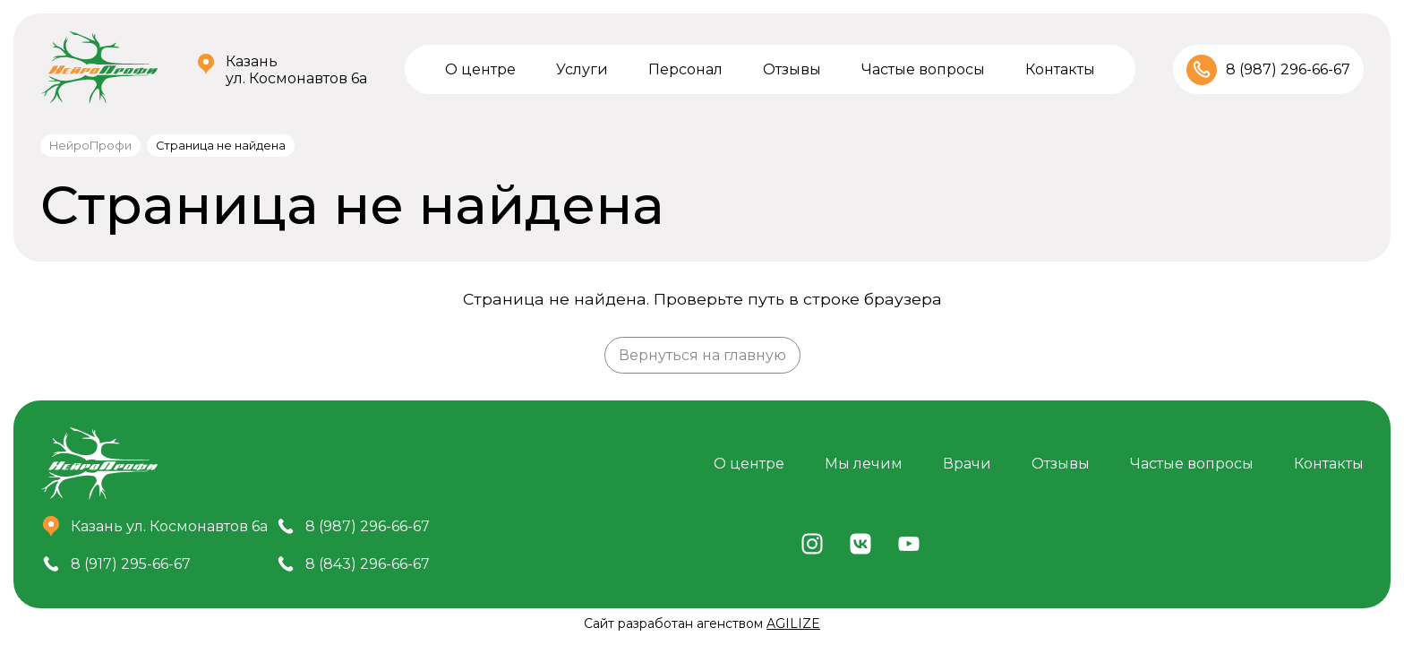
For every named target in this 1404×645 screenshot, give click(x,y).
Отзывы (792, 69)
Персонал (685, 69)
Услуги (582, 69)
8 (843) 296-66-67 (367, 563)
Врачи (967, 463)
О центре (480, 69)
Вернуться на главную (702, 355)
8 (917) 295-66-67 (131, 563)
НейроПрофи (90, 145)
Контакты (1060, 69)
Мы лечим (864, 463)
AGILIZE (793, 623)
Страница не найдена (221, 145)
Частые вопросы (923, 69)
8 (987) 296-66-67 (1288, 69)
